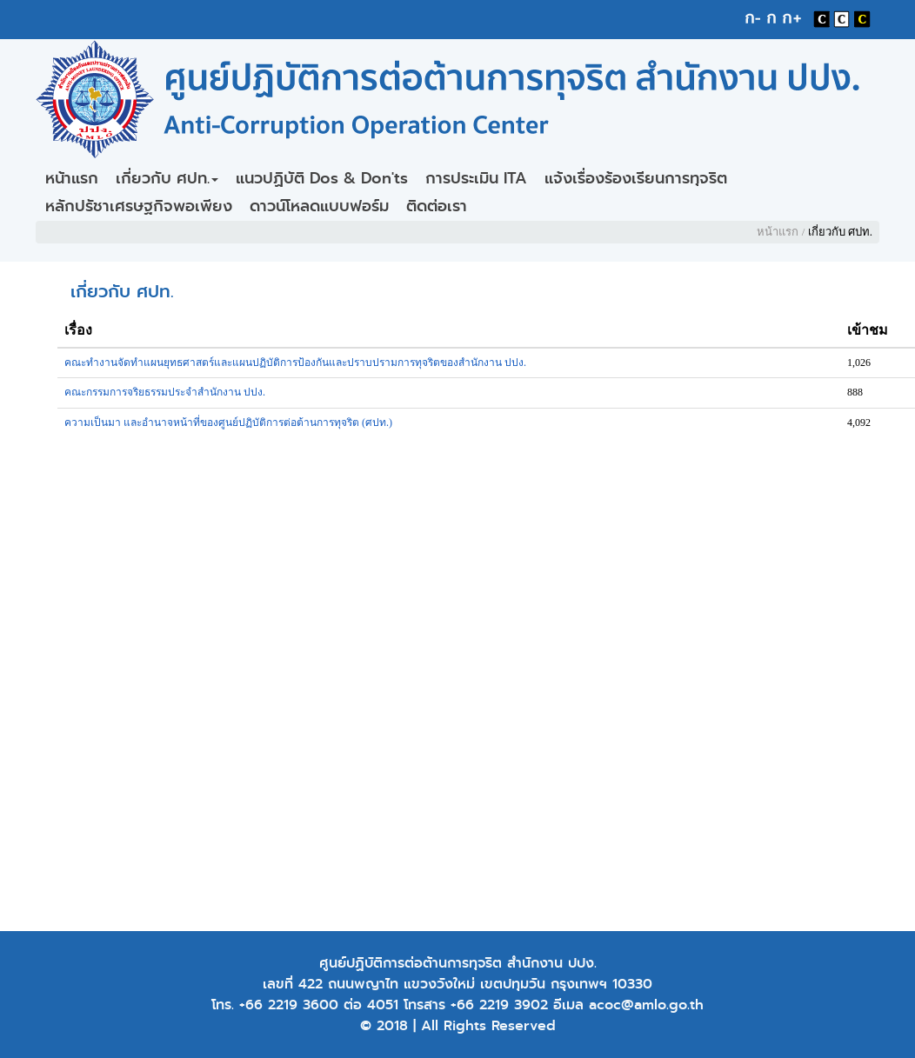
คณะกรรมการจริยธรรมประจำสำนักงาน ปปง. (164, 392)
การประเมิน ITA (476, 178)
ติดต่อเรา (436, 206)
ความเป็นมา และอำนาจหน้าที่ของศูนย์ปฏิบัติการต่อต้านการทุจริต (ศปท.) (228, 422)
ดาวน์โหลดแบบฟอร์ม (319, 206)
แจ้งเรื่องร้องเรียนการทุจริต (635, 178)
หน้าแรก (71, 178)
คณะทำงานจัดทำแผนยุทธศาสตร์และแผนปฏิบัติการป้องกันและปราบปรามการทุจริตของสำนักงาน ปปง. (295, 362)
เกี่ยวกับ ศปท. (167, 178)
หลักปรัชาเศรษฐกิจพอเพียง (138, 206)
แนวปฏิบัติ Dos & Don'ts (322, 178)
